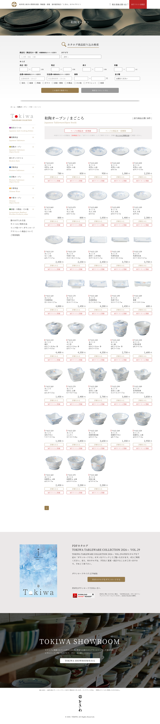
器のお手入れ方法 (18, 220)
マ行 (30, 107)
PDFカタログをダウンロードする (106, 579)
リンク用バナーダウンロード (22, 227)
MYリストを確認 (138, 4)
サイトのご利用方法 (18, 224)
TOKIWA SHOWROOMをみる (80, 660)
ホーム (12, 107)
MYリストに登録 (54, 181)
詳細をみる (54, 177)
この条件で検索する (60, 90)
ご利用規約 (15, 235)
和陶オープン (22, 107)
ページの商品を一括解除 (116, 131)
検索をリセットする (100, 90)
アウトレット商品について (21, 231)
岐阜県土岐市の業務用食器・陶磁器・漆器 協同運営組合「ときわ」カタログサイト (50, 4)
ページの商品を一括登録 (80, 131)
